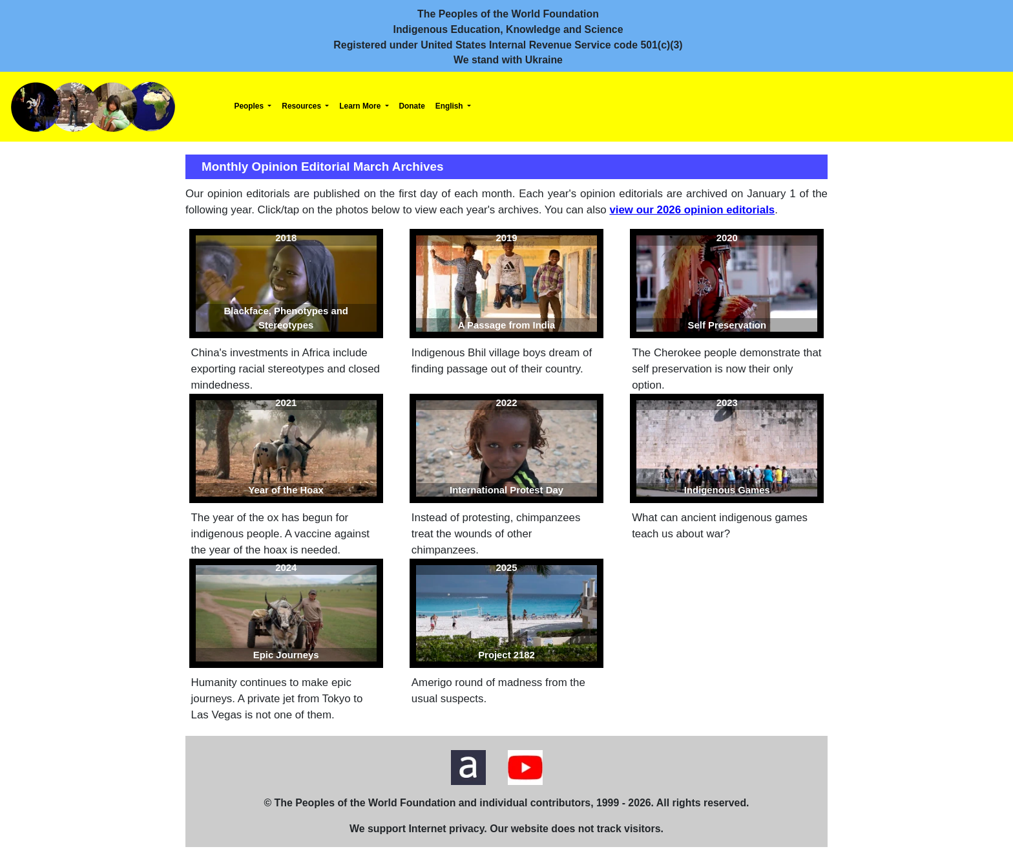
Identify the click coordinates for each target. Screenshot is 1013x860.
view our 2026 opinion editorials (692, 210)
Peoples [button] (250, 106)
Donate (412, 106)
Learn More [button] (360, 106)
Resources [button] (302, 106)
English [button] (450, 106)
